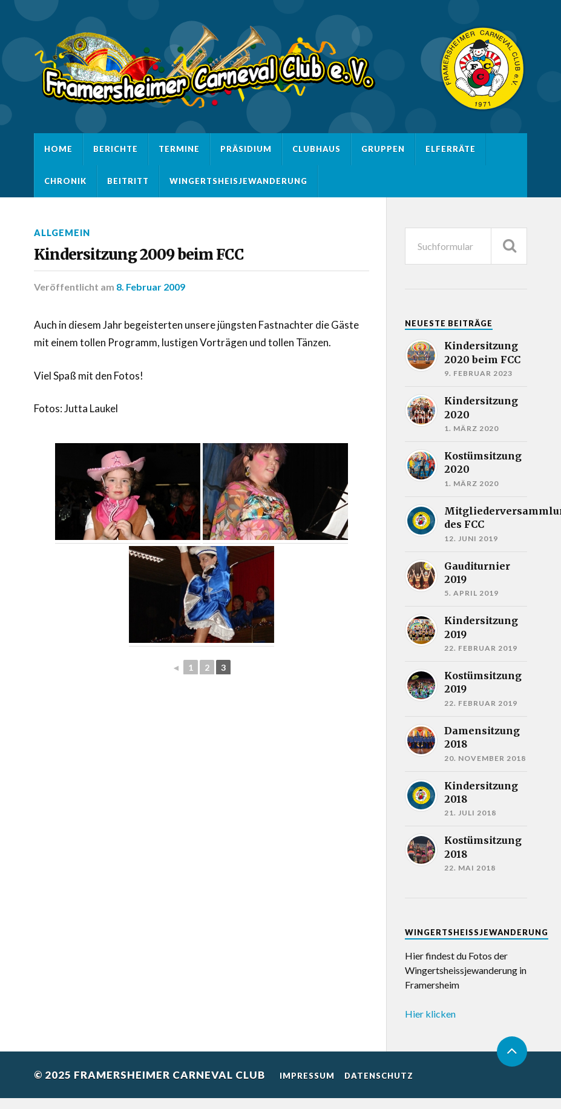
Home (58, 149)
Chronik (65, 181)
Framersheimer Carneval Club (169, 1074)
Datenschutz (378, 1076)
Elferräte (450, 149)
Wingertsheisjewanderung (238, 181)
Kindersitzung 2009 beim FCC (139, 254)
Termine (179, 149)
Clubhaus (316, 149)
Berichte (115, 149)
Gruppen (383, 149)
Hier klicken (430, 1013)
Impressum (307, 1076)
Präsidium (246, 149)
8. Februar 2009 (150, 286)
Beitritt (128, 181)
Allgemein (62, 233)
